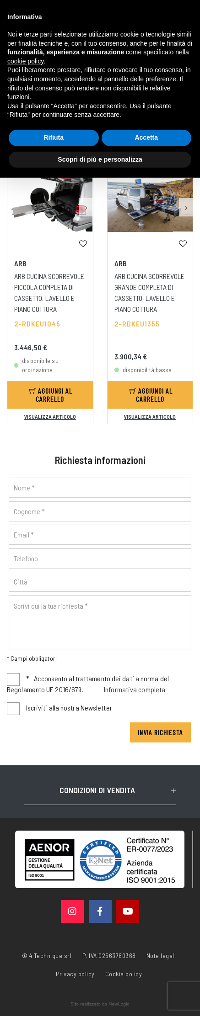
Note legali (161, 955)
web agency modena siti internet (100, 1004)
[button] (86, 207)
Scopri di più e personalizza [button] (100, 159)
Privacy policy (75, 973)
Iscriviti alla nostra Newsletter (69, 707)
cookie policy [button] (25, 61)
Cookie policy (123, 973)
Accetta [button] (146, 137)
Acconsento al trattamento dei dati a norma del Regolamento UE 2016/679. (88, 684)
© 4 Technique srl (47, 955)
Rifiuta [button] (53, 137)
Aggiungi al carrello (50, 394)
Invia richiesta (160, 732)
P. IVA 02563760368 (109, 955)
